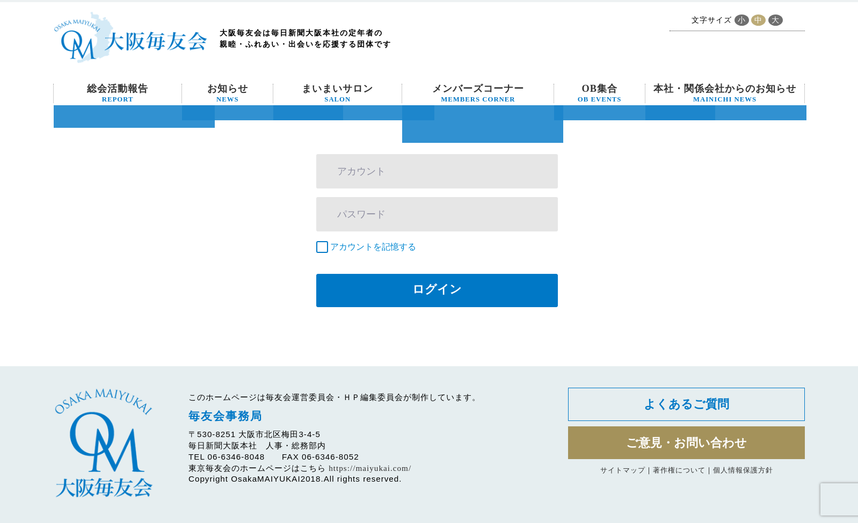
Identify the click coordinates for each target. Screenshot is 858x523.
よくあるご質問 (686, 404)
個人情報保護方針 (743, 472)
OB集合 (600, 93)
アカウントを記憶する (373, 246)
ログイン (437, 289)
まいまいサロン (337, 93)
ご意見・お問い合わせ (686, 444)
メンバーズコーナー (478, 93)
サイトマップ (622, 472)
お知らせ (227, 93)
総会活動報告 (117, 93)
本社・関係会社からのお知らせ (724, 93)
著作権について (679, 472)
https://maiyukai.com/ (370, 468)
